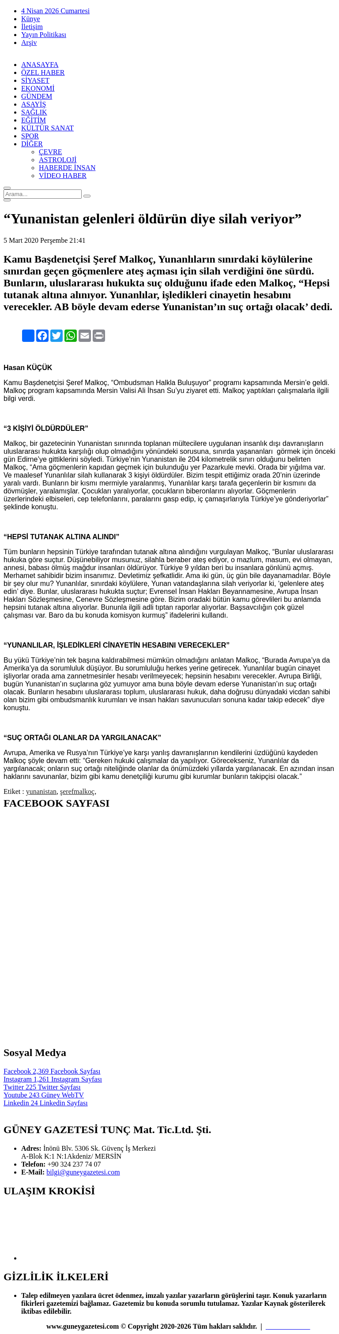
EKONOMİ (38, 88)
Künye (30, 18)
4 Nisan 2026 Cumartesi (55, 11)
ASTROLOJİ (57, 159)
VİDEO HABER (63, 175)
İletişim (32, 26)
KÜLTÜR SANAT (47, 128)
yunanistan (41, 791)
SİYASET (35, 80)
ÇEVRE (50, 152)
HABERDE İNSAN (67, 167)
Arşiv (29, 42)
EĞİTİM (33, 120)
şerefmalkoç (77, 791)
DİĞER (32, 144)
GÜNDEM (36, 96)
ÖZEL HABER (43, 72)
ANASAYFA (39, 64)
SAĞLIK (34, 112)
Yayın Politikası (43, 34)
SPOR (30, 136)
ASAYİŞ (33, 104)
